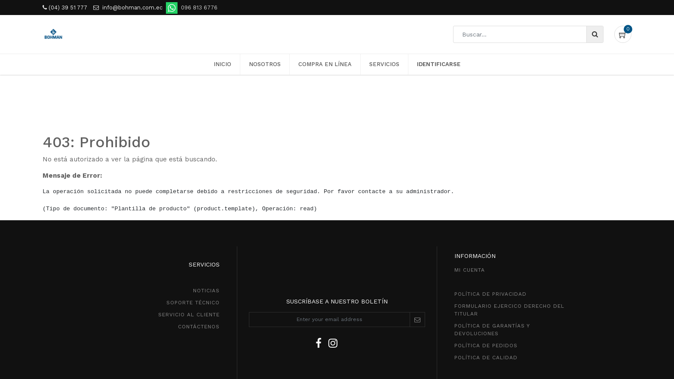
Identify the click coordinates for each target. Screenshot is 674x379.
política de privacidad (490, 294)
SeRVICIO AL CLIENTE (189, 315)
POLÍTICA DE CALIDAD (486, 358)
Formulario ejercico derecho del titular (509, 310)
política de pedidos (486, 346)
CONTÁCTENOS (199, 327)
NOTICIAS (206, 291)
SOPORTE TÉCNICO (193, 303)
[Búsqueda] (594, 34)
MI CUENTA (469, 270)
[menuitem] (222, 64)
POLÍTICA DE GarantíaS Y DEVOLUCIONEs (492, 330)
